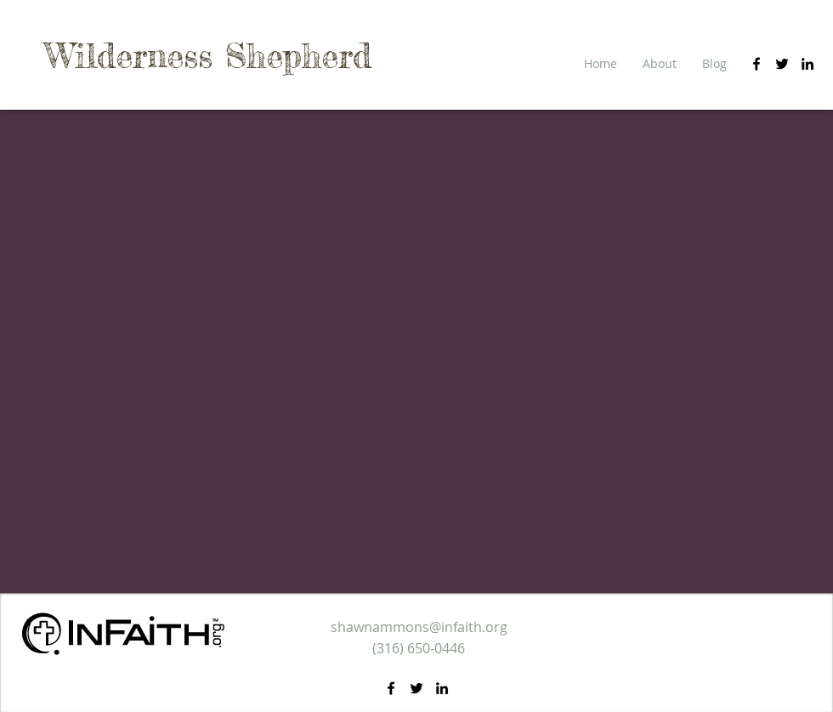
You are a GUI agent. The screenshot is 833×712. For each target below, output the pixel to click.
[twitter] (782, 63)
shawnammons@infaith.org (419, 627)
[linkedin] (807, 63)
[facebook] (756, 63)
